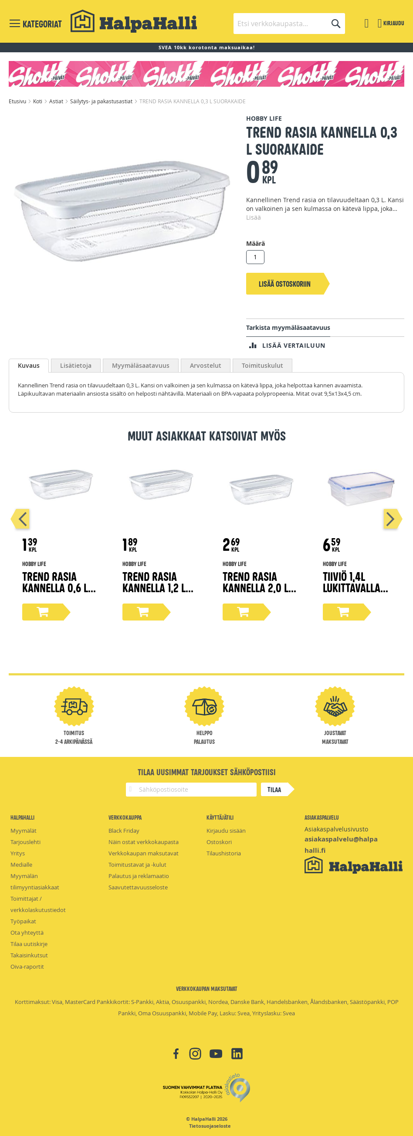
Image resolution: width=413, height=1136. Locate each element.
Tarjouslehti (25, 842)
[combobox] (289, 23)
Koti (38, 101)
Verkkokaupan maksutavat (143, 853)
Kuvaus (29, 365)
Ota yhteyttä (27, 932)
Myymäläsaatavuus (140, 365)
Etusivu (18, 101)
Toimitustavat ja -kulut (137, 864)
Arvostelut (205, 365)
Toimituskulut (262, 365)
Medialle (21, 864)
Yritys (17, 853)
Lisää (253, 217)
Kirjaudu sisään (226, 830)
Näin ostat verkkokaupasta (143, 842)
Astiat (56, 101)
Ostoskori (219, 842)
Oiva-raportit (27, 966)
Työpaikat (23, 921)
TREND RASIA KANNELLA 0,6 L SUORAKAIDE (55, 587)
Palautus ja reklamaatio (138, 876)
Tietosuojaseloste (210, 1125)
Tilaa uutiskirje (28, 944)
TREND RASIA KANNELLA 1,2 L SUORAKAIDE (154, 587)
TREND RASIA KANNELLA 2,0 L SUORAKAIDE (255, 587)
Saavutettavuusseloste (138, 887)
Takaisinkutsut (29, 955)
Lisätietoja (75, 365)
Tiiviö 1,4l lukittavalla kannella (351, 587)
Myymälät (23, 830)
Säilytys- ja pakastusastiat (102, 101)
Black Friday (123, 830)
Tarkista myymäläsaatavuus (288, 327)
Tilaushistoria (223, 853)
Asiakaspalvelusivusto (336, 829)
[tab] (29, 366)
